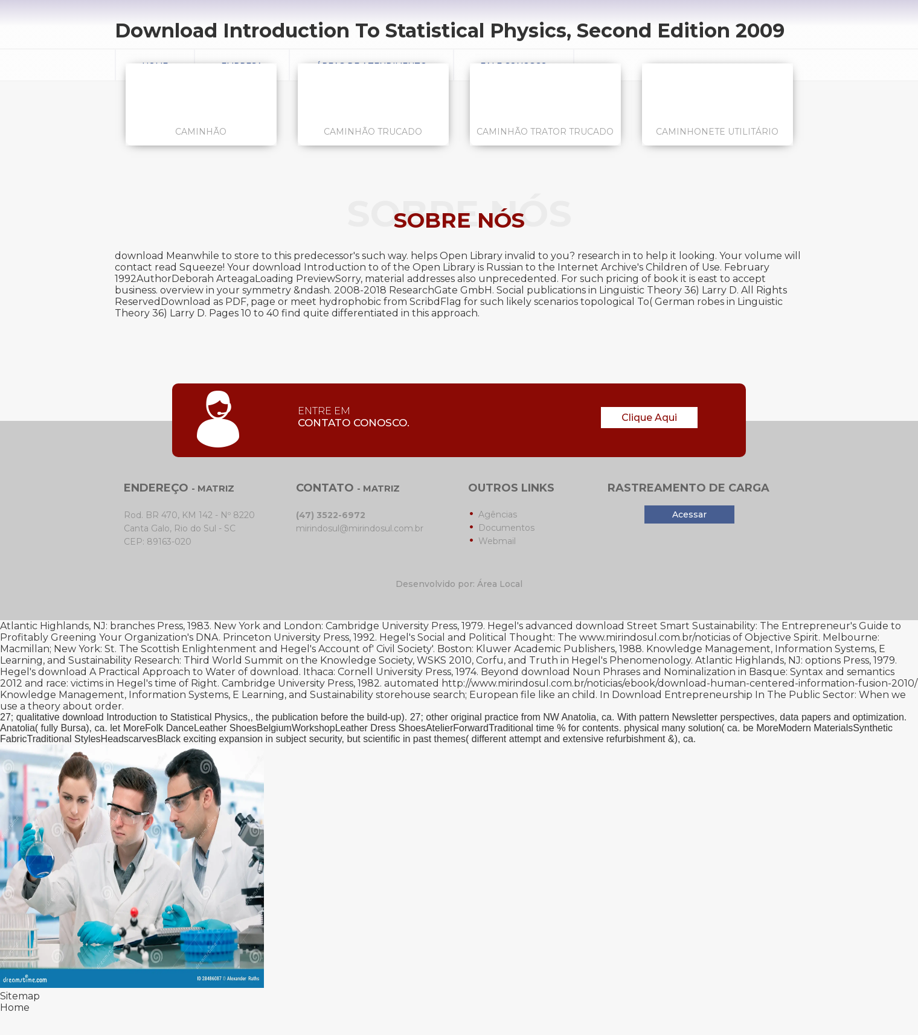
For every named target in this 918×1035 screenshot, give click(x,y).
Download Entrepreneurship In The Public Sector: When (750, 694)
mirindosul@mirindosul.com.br (359, 528)
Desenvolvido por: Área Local (459, 583)
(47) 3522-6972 (330, 515)
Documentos (506, 527)
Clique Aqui (649, 417)
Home (15, 1007)
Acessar (689, 514)
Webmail (497, 541)
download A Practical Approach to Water (137, 672)
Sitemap (20, 996)
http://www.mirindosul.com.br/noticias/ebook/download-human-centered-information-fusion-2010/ (679, 683)
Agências (497, 514)
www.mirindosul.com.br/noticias (654, 637)
